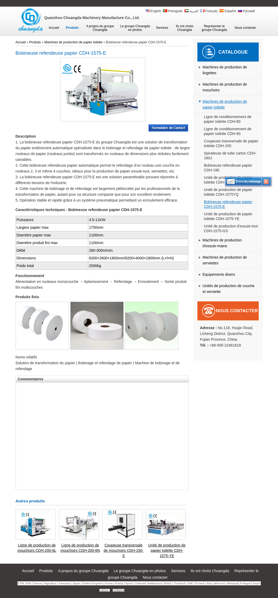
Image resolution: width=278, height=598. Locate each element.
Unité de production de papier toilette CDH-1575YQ (228, 192)
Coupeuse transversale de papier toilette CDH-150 (231, 143)
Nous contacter (237, 310)
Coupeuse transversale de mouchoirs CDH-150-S (123, 550)
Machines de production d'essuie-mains (222, 243)
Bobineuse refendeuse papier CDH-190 (228, 167)
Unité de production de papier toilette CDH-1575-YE (228, 216)
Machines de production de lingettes (225, 70)
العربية (191, 11)
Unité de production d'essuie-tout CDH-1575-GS (231, 228)
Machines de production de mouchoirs (225, 87)
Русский (246, 11)
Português (173, 11)
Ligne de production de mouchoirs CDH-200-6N (80, 548)
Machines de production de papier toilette (225, 104)
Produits (35, 42)
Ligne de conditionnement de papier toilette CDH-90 (228, 131)
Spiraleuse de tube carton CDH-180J (230, 155)
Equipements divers (219, 274)
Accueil (21, 42)
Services (178, 571)
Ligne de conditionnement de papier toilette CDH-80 (228, 119)
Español (227, 11)
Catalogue (233, 52)
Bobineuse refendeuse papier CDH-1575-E (228, 204)
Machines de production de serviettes (225, 260)
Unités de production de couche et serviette (229, 289)
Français (208, 11)
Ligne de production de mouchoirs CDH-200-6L (36, 548)
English (153, 11)
